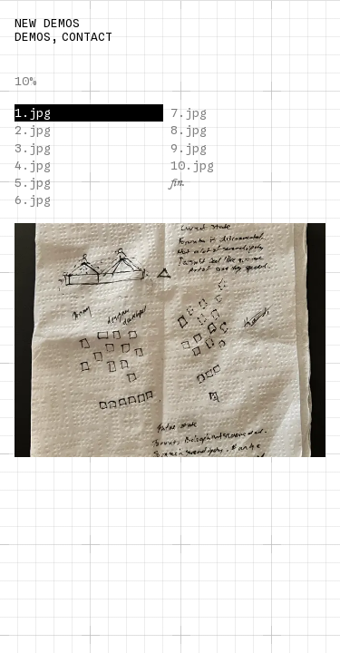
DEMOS (33, 37)
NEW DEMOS (47, 23)
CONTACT (87, 37)
